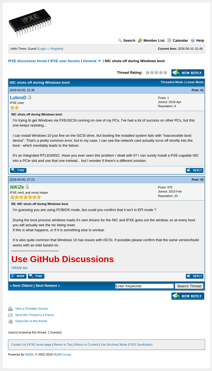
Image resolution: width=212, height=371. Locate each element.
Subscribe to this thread (31, 321)
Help (197, 40)
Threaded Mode (172, 82)
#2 (201, 179)
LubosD (18, 97)
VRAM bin (19, 268)
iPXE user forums (65, 61)
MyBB (29, 354)
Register (56, 48)
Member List (151, 40)
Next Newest (46, 285)
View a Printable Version (31, 308)
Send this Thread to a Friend (34, 315)
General (89, 61)
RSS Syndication (141, 344)
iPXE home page (39, 344)
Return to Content (87, 344)
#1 (201, 90)
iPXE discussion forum (27, 61)
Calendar (177, 40)
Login (42, 48)
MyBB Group (62, 354)
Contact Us (18, 344)
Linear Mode (195, 82)
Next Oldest (23, 285)
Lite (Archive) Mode (114, 344)
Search (126, 40)
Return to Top (63, 344)
